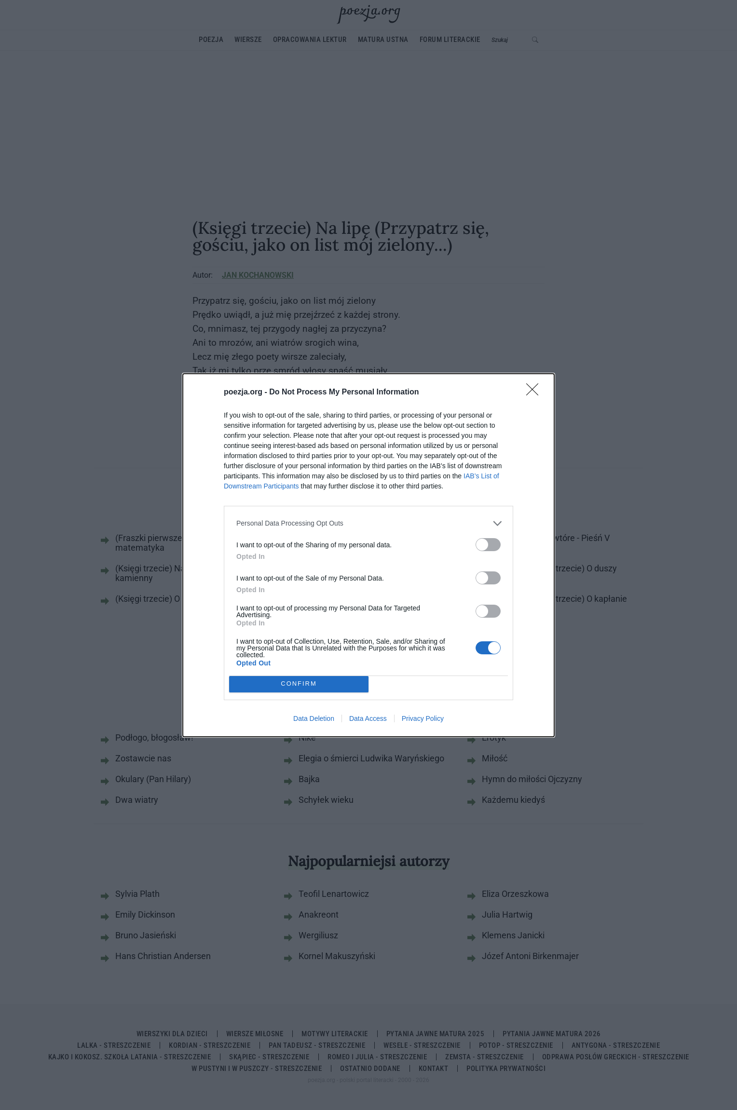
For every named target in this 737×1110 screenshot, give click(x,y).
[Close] (535, 392)
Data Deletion (313, 718)
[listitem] (368, 523)
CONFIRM (299, 683)
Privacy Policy (423, 718)
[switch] (488, 544)
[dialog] (368, 555)
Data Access (368, 718)
